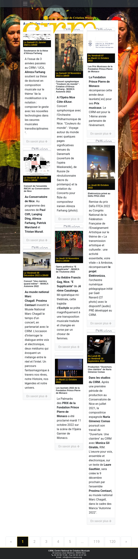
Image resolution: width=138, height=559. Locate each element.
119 (96, 541)
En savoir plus (37, 141)
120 (112, 541)
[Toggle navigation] (25, 3)
